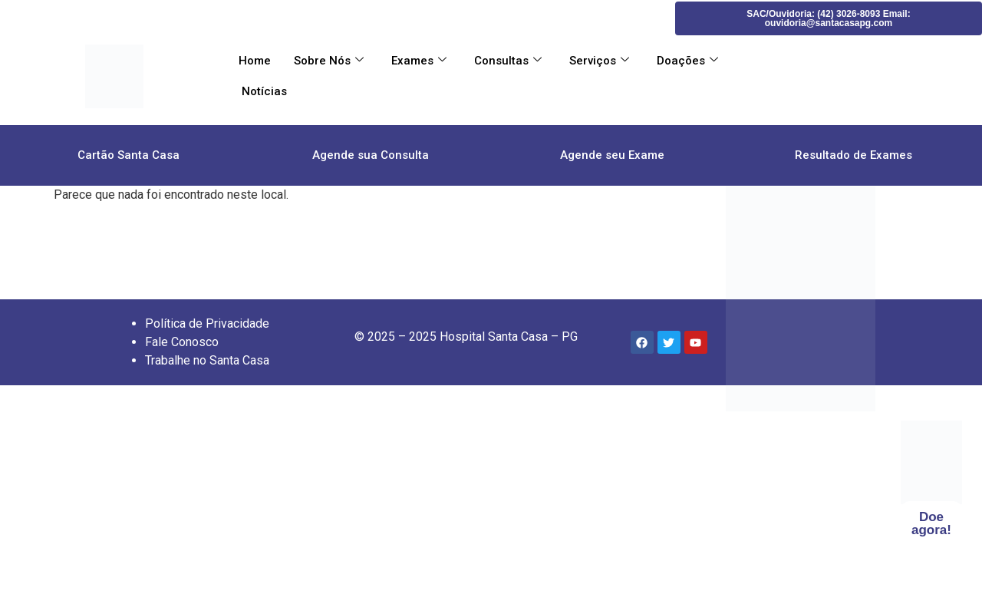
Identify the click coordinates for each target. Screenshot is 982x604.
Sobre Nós (329, 61)
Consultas (508, 61)
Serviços (599, 61)
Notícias (263, 91)
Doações (687, 61)
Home (255, 61)
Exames (419, 61)
